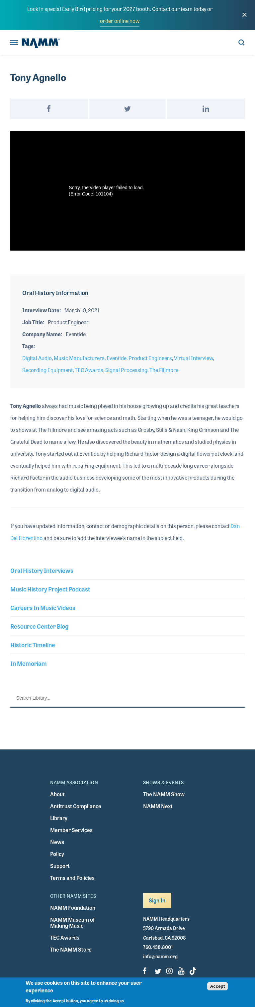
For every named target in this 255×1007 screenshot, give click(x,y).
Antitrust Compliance (75, 806)
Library (58, 818)
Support (60, 866)
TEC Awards (89, 370)
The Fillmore (163, 370)
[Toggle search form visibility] (241, 43)
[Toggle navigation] (14, 43)
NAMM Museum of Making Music (72, 922)
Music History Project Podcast (50, 588)
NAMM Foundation (72, 907)
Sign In (157, 900)
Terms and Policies (72, 878)
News (57, 842)
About (57, 794)
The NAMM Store (71, 949)
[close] (244, 15)
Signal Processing (126, 370)
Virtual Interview (193, 358)
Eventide (117, 358)
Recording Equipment (47, 370)
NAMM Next (158, 806)
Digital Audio (37, 358)
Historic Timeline (32, 644)
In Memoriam (28, 663)
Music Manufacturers (79, 358)
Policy (57, 854)
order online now (119, 21)
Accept (217, 986)
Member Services (71, 830)
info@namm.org (160, 956)
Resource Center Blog (39, 626)
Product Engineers (150, 358)
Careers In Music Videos (42, 607)
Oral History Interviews (41, 570)
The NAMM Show (164, 794)
